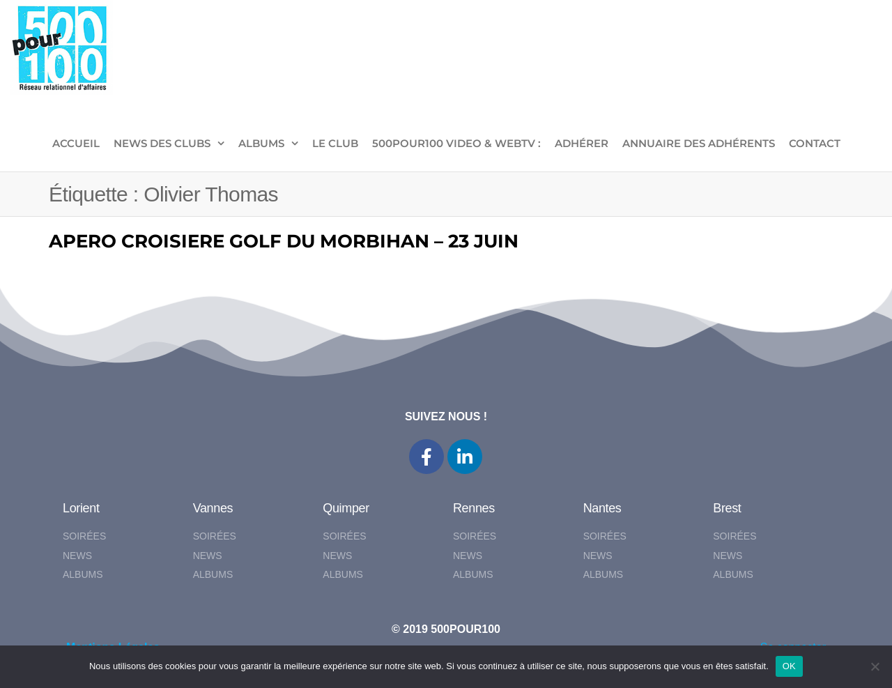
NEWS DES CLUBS (162, 143)
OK (789, 666)
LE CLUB (335, 143)
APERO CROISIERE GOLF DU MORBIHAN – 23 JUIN (283, 241)
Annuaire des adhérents (698, 143)
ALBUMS (261, 143)
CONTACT (814, 143)
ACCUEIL (76, 143)
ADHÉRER (581, 143)
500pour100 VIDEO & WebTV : (456, 143)
